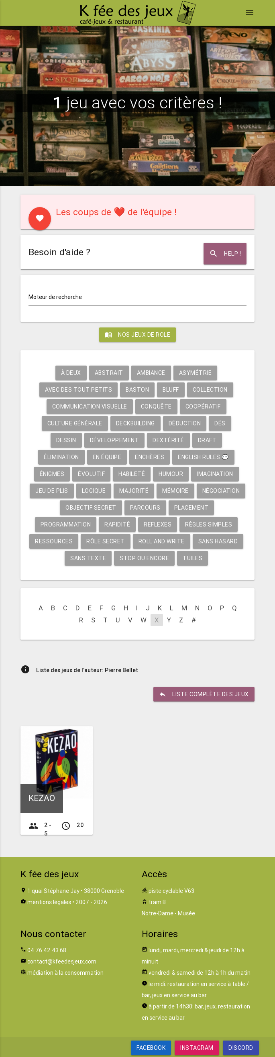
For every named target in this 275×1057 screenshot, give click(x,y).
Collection (210, 389)
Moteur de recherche (55, 297)
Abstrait (109, 372)
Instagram (197, 1047)
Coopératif (203, 406)
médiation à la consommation (65, 972)
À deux (71, 372)
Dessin (66, 440)
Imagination (215, 474)
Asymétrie (195, 372)
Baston (137, 389)
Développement (114, 440)
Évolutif (91, 474)
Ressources (54, 541)
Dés (220, 423)
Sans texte (88, 558)
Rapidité (117, 524)
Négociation (221, 490)
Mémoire (175, 490)
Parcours (145, 507)
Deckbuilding (135, 423)
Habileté (131, 474)
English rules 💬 (203, 457)
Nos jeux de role (137, 334)
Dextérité (168, 440)
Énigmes (52, 474)
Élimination (61, 457)
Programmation (66, 524)
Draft (207, 440)
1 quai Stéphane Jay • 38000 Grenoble (75, 890)
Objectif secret (90, 507)
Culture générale (74, 423)
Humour (171, 474)
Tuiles (192, 558)
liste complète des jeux (204, 694)
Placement (191, 507)
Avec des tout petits (78, 389)
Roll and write (162, 541)
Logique (94, 490)
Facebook (150, 1047)
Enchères (149, 457)
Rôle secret (105, 541)
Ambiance (151, 372)
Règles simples (208, 524)
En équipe (107, 457)
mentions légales (49, 902)
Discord (240, 1047)
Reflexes (157, 524)
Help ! (225, 253)
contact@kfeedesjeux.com (61, 961)
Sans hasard (218, 541)
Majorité (134, 490)
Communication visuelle (89, 406)
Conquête (156, 406)
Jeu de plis (51, 490)
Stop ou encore (144, 558)
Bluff (171, 389)
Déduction (185, 423)
